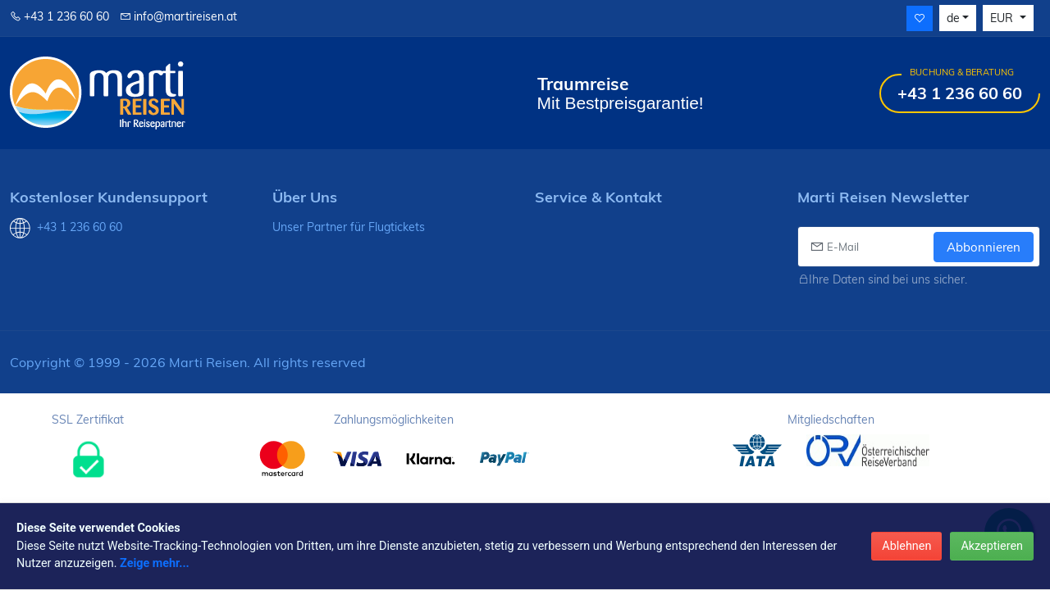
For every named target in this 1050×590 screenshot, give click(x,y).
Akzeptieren (992, 546)
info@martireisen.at (178, 16)
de (953, 18)
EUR (1003, 18)
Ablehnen (906, 546)
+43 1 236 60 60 (59, 16)
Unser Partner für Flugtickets (348, 227)
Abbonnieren (983, 247)
